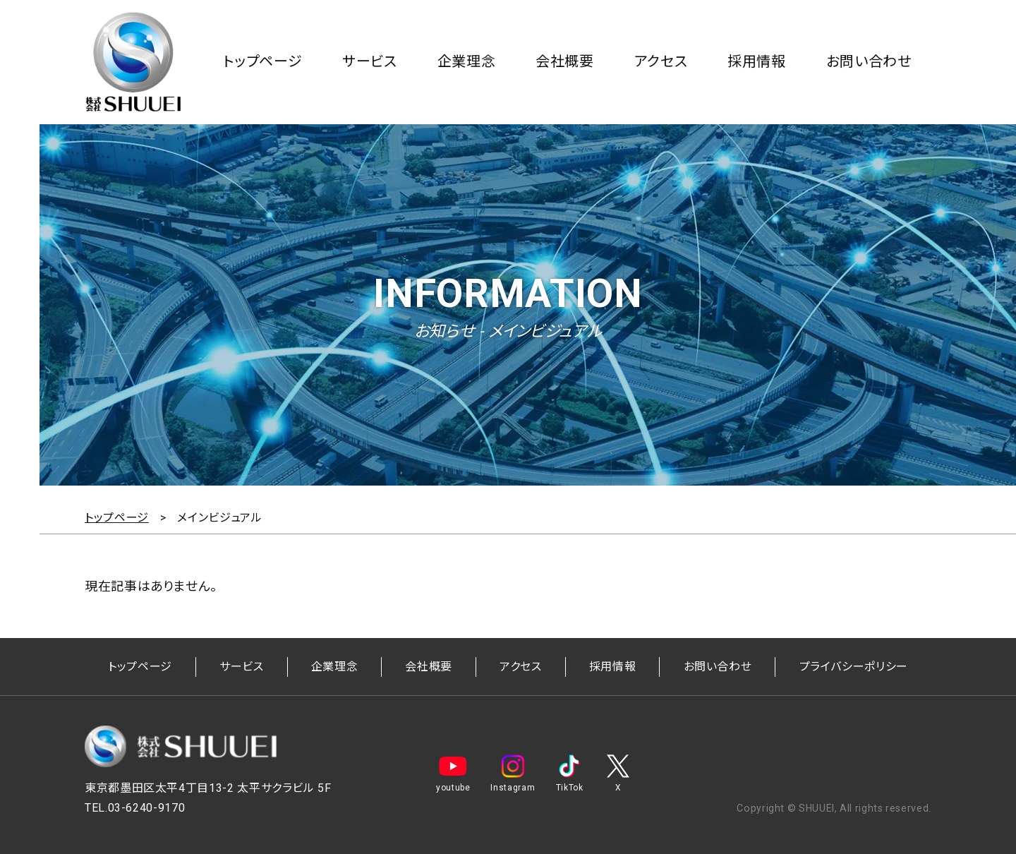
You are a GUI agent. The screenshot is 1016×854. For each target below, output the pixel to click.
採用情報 (756, 61)
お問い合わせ (869, 61)
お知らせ (444, 331)
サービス (369, 61)
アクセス (661, 61)
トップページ (262, 61)
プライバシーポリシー (853, 666)
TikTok (569, 773)
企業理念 (466, 61)
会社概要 (565, 61)
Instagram (512, 773)
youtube (453, 773)
